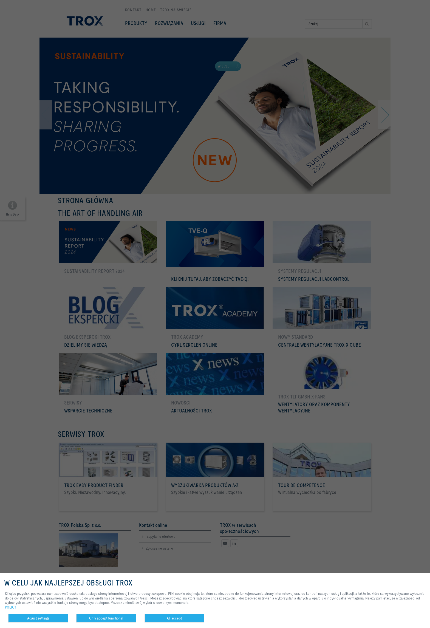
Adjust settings (38, 618)
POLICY (10, 607)
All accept (174, 618)
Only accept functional (106, 618)
